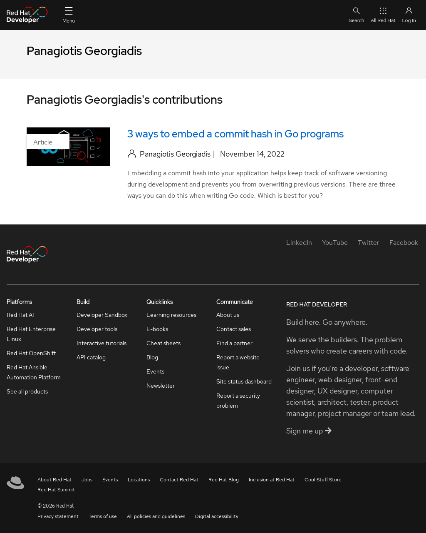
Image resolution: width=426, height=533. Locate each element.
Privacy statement (58, 516)
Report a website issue (238, 362)
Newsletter (160, 385)
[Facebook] (403, 242)
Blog (152, 357)
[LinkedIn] (299, 242)
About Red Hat (54, 479)
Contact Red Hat (179, 479)
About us (227, 315)
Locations (139, 479)
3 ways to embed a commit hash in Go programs (235, 133)
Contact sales (233, 329)
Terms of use (103, 516)
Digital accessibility (216, 516)
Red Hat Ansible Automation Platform (34, 372)
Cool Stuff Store (323, 479)
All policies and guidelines (156, 516)
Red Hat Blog (223, 479)
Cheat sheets (163, 343)
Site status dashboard (244, 381)
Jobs (87, 479)
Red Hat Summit (56, 489)
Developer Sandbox (102, 315)
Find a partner (234, 343)
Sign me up (309, 431)
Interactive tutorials (101, 343)
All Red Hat (383, 15)
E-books (157, 329)
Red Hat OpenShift (31, 353)
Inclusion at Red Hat (272, 479)
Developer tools (97, 329)
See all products (27, 391)
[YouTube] (335, 242)
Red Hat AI (20, 315)
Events (155, 371)
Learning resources (171, 315)
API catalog (91, 357)
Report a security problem (238, 400)
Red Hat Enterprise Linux (31, 334)
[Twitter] (368, 242)
